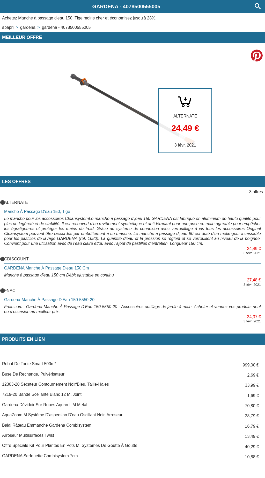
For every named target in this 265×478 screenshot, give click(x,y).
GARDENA (27, 27)
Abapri (7, 27)
